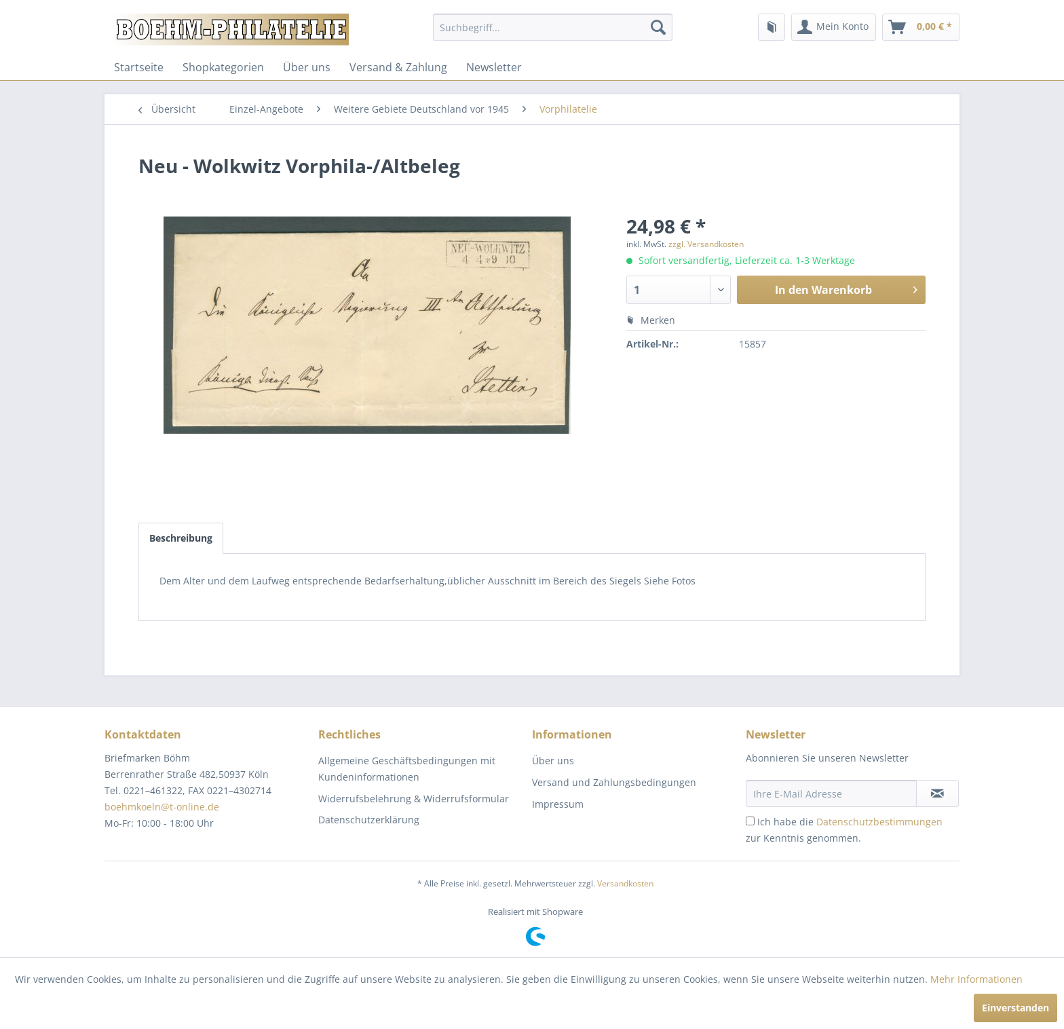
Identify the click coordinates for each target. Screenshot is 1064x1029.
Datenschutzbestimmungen (879, 821)
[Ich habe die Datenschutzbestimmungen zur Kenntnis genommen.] (750, 821)
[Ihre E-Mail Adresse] (831, 793)
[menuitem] (552, 27)
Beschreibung (180, 537)
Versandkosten (625, 883)
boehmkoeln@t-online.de (161, 806)
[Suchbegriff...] (552, 27)
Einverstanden (1015, 1007)
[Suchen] (658, 27)
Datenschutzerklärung (368, 819)
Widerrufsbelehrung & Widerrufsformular (413, 798)
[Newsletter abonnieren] (937, 793)
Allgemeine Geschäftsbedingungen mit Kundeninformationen (406, 768)
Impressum (558, 804)
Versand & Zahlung (398, 67)
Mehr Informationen (976, 979)
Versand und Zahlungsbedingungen (614, 782)
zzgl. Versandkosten (706, 244)
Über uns (306, 67)
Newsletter (494, 67)
